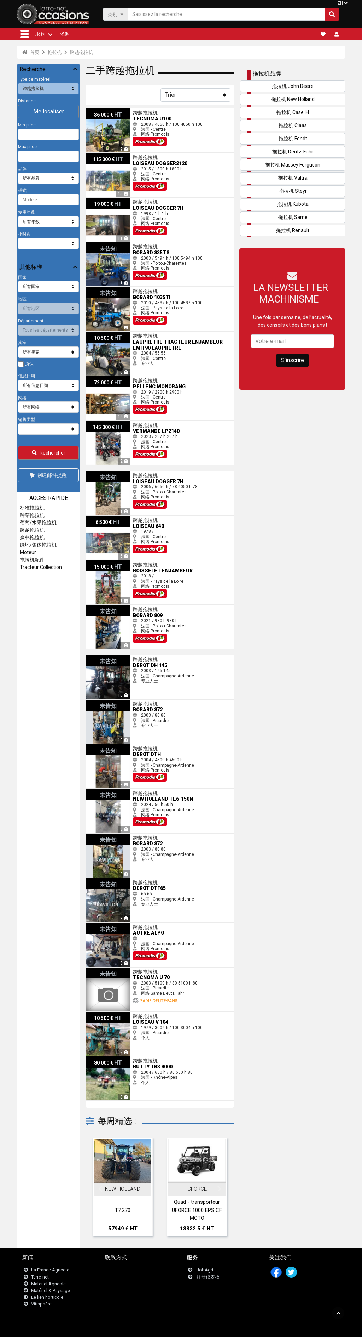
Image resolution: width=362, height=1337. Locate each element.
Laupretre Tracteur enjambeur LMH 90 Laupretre (132, 334)
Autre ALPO (97, 925)
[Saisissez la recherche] (226, 14)
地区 (22, 299)
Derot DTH (96, 746)
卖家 (22, 342)
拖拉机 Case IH (292, 112)
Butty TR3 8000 (101, 1058)
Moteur (28, 552)
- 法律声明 (172, 1328)
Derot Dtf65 (97, 880)
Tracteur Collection (41, 567)
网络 (22, 397)
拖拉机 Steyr (293, 191)
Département (30, 320)
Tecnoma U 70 (100, 970)
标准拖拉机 (32, 507)
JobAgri (205, 1270)
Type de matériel (34, 79)
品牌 (22, 168)
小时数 (24, 234)
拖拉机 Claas (293, 125)
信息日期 (26, 375)
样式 (22, 190)
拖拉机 (55, 52)
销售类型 (26, 419)
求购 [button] (40, 34)
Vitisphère (41, 1304)
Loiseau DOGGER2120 (107, 155)
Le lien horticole (47, 1297)
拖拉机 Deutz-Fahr (292, 151)
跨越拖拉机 (81, 52)
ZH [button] (340, 3)
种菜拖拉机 (32, 515)
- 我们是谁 (249, 1328)
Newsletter (120, 1277)
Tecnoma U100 (101, 110)
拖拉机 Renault (292, 230)
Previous (100, 1189)
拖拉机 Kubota (293, 204)
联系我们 (118, 1270)
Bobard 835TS (99, 244)
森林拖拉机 (32, 537)
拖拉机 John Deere (293, 86)
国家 (22, 277)
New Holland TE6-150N (108, 791)
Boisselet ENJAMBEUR (108, 562)
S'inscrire (292, 360)
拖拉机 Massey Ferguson (292, 165)
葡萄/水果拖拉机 (38, 522)
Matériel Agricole (48, 1283)
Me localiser (48, 111)
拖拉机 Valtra (293, 178)
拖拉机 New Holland (293, 99)
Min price (27, 125)
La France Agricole (50, 1270)
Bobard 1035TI (100, 289)
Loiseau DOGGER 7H (106, 200)
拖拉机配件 (32, 560)
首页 (30, 52)
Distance (27, 100)
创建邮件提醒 (48, 475)
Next (219, 1189)
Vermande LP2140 (104, 423)
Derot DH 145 (99, 657)
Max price (27, 146)
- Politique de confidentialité (210, 1328)
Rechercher (48, 453)
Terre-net (40, 1277)
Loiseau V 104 (100, 1014)
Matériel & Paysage (50, 1290)
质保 (29, 363)
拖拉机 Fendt (293, 138)
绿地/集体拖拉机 (38, 545)
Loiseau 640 (98, 518)
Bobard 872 (97, 702)
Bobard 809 (97, 607)
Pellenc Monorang (103, 378)
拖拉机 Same (293, 217)
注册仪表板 (208, 1277)
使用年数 (26, 212)
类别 (115, 14)
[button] (24, 34)
